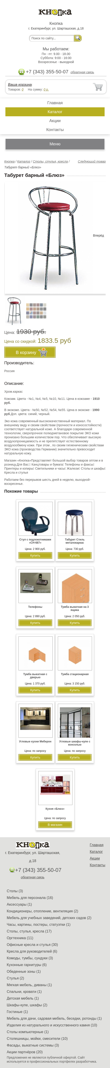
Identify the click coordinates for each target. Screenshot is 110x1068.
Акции (55, 121)
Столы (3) (15, 891)
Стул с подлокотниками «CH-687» (35, 541)
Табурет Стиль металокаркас (75, 541)
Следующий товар (92, 161)
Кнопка (9, 161)
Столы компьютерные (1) (28, 1032)
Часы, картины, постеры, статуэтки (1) (38, 924)
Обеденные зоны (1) (24, 971)
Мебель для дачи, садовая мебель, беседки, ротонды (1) (54, 1018)
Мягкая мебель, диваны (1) (29, 985)
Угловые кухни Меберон (35, 741)
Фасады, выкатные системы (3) (33, 1045)
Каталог (55, 112)
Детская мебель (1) (23, 998)
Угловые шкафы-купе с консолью (74, 743)
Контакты (55, 129)
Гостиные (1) (17, 1012)
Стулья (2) (15, 978)
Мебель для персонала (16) (30, 898)
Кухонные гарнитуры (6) (27, 965)
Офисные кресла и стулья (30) (32, 945)
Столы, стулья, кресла (50, 161)
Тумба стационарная (75, 674)
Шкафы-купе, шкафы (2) (27, 1005)
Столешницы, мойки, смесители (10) (37, 1038)
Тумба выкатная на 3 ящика (75, 608)
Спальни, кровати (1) (24, 992)
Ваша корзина (19, 85)
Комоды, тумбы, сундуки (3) (30, 958)
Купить (35, 555)
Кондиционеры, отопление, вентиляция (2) (42, 911)
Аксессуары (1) (19, 904)
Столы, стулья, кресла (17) (29, 931)
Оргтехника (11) (20, 938)
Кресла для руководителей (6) (32, 951)
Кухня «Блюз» (54, 808)
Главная (55, 103)
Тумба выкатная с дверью (35, 676)
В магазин (55, 824)
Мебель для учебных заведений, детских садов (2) (49, 918)
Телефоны (35, 606)
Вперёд (98, 235)
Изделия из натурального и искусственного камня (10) (52, 1025)
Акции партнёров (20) (25, 1052)
